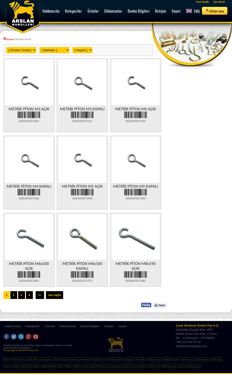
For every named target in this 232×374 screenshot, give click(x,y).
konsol (101, 366)
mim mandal (116, 359)
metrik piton (18, 359)
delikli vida (155, 366)
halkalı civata (170, 366)
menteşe (86, 359)
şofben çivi (188, 359)
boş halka (141, 359)
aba (37, 366)
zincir (177, 359)
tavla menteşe (72, 359)
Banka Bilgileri (90, 326)
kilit (61, 366)
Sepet (123, 326)
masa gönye (47, 359)
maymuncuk (203, 359)
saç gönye (98, 359)
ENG (193, 11)
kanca (182, 366)
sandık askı (27, 366)
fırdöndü (167, 359)
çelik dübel (33, 359)
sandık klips (194, 366)
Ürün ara (215, 10)
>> (40, 295)
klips (69, 366)
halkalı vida (154, 359)
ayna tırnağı (90, 366)
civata (7, 366)
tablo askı (217, 359)
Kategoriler (32, 326)
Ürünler (50, 326)
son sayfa (54, 295)
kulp (44, 366)
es (106, 359)
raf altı (59, 359)
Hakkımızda (13, 326)
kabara (77, 366)
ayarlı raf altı (129, 366)
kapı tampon (114, 366)
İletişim (109, 326)
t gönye (143, 366)
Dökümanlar (67, 326)
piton (7, 359)
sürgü (16, 366)
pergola (129, 359)
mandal (53, 366)
